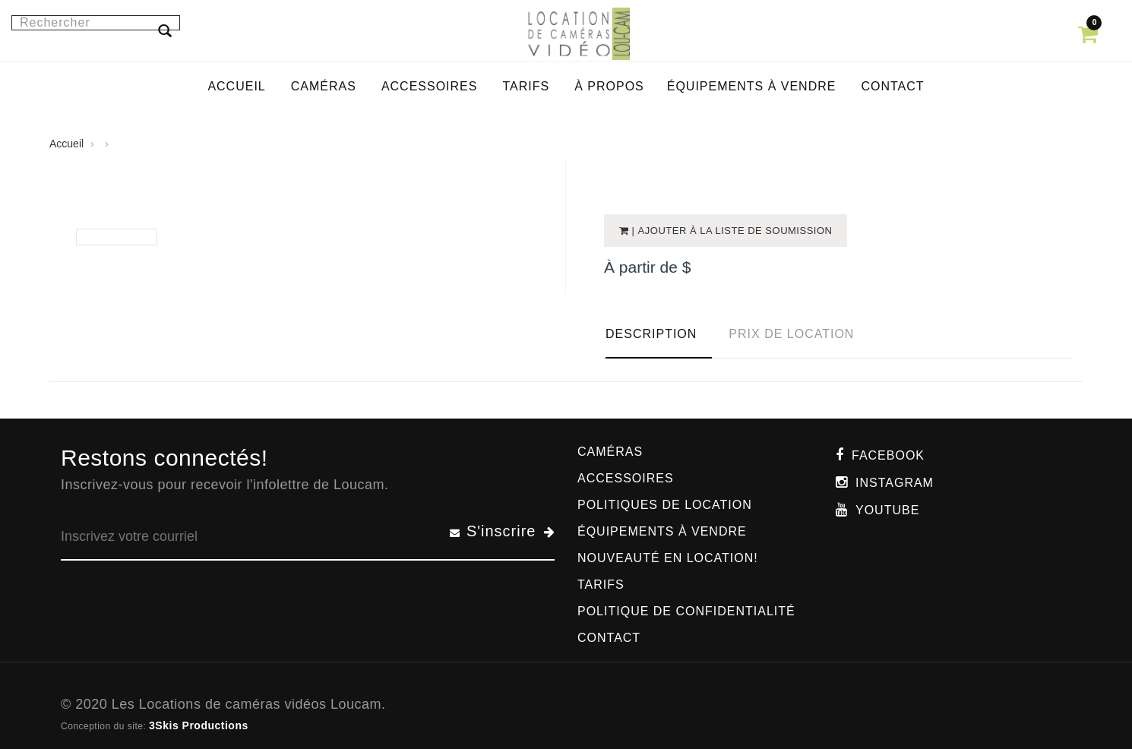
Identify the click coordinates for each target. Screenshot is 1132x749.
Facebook (888, 455)
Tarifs (600, 584)
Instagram (894, 482)
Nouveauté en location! (667, 557)
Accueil (66, 143)
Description (651, 333)
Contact (608, 637)
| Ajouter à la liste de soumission (731, 230)
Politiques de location (664, 504)
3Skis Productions (198, 725)
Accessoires (625, 478)
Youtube (887, 510)
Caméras (610, 451)
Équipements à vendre (662, 531)
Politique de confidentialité (686, 611)
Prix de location (791, 333)
